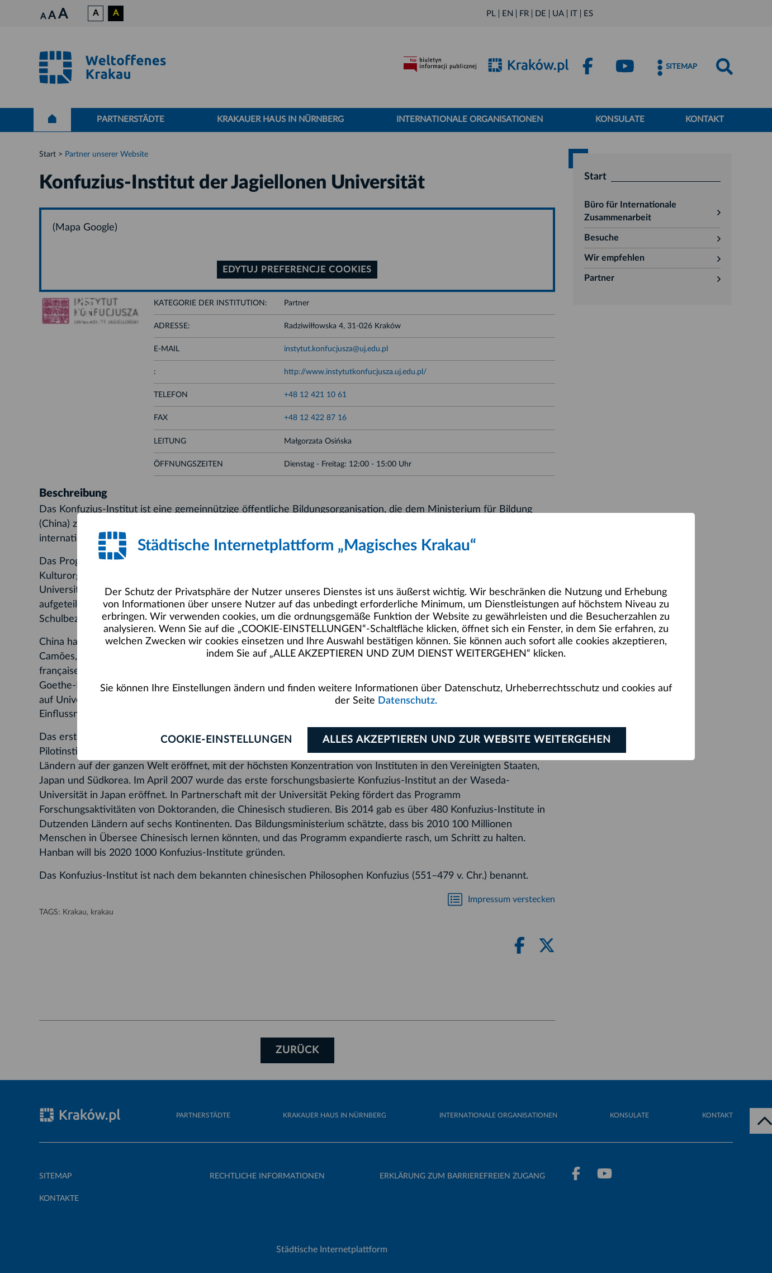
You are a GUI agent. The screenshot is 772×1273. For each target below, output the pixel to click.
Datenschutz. (407, 701)
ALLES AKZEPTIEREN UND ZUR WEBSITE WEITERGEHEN (467, 740)
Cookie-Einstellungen (226, 740)
